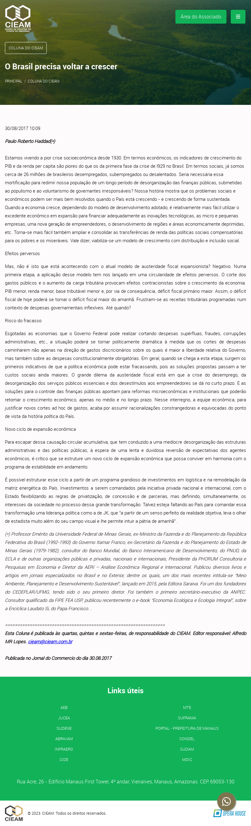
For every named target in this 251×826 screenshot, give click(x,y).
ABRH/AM (64, 738)
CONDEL (186, 738)
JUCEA (64, 718)
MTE (187, 707)
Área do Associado (201, 16)
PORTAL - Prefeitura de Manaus (187, 728)
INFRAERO (64, 749)
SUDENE (64, 728)
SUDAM (187, 749)
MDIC (187, 759)
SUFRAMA (187, 718)
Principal (13, 80)
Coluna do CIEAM (43, 80)
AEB (64, 707)
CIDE (64, 759)
